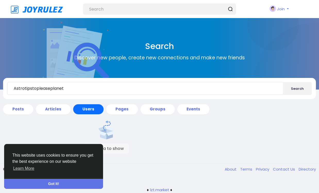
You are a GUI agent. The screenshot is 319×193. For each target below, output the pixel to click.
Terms (246, 169)
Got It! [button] (53, 184)
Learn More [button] (23, 168)
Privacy (263, 169)
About (231, 169)
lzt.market (159, 189)
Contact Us (284, 169)
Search (297, 88)
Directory (307, 169)
